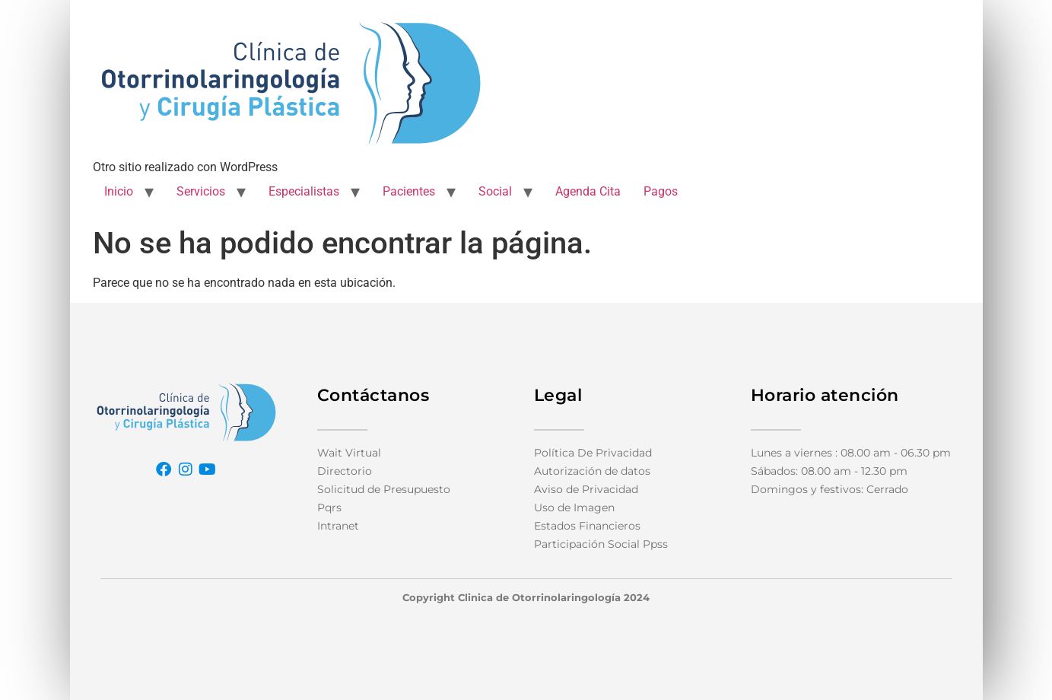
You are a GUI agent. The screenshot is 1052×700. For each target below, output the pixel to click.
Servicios (200, 191)
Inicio (118, 191)
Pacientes (409, 191)
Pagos (661, 191)
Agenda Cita (588, 191)
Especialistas (304, 191)
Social (495, 191)
